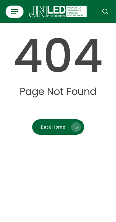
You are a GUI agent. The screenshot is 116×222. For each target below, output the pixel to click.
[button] (15, 11)
